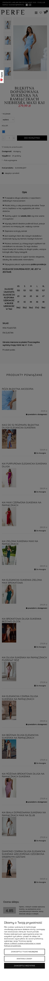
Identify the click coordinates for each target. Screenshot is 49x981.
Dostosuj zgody (24, 959)
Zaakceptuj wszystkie (24, 966)
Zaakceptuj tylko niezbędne (24, 952)
